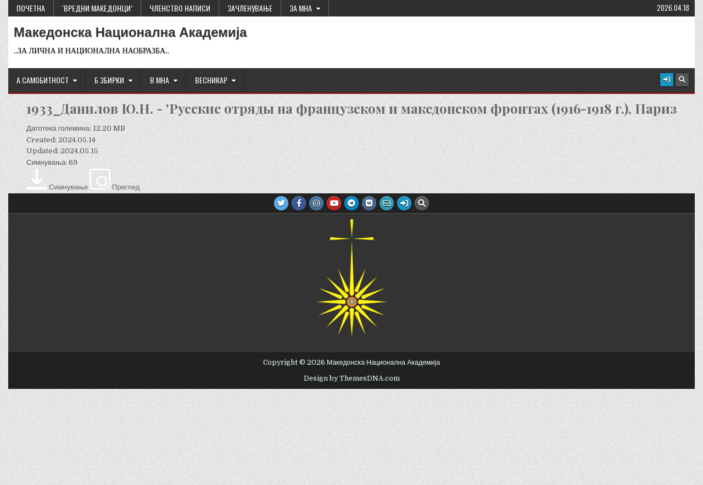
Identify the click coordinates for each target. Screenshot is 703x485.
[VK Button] (369, 203)
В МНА (159, 80)
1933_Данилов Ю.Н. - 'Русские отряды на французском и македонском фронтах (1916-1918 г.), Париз (351, 108)
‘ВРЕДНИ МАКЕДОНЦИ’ (97, 8)
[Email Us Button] (387, 203)
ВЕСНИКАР (211, 80)
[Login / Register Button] (666, 79)
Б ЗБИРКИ (109, 80)
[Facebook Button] (299, 203)
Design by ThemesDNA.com (352, 378)
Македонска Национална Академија (130, 32)
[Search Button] (682, 79)
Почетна (30, 8)
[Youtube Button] (334, 203)
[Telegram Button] (351, 203)
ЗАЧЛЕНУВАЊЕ (249, 8)
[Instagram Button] (316, 203)
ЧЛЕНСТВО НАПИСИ (179, 8)
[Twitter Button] (281, 203)
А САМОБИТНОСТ (42, 80)
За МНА (300, 8)
